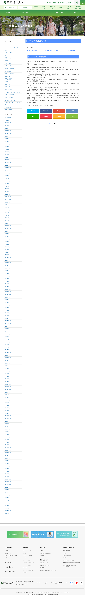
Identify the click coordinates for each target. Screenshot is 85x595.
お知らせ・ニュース (27, 550)
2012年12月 (8, 479)
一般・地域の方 (69, 7)
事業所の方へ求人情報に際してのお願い (48, 570)
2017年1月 (8, 350)
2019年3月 (8, 281)
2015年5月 (8, 402)
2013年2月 (8, 474)
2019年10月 (8, 262)
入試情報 (25, 7)
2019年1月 (8, 286)
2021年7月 (8, 207)
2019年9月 (8, 265)
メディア (7, 55)
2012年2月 (8, 505)
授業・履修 (25, 553)
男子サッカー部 (9, 97)
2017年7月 (8, 334)
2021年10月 (8, 199)
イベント (7, 44)
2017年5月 (8, 339)
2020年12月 (8, 225)
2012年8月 (8, 489)
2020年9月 (8, 233)
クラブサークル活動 (27, 565)
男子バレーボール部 (10, 100)
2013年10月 (8, 452)
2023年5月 (8, 149)
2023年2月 (8, 157)
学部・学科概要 (66, 550)
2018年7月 (8, 302)
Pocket (46, 116)
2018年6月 (8, 305)
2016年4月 (8, 373)
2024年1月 (8, 128)
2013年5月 (8, 466)
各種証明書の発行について (28, 562)
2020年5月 (8, 244)
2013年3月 (8, 471)
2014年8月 (8, 426)
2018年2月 (8, 315)
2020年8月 (8, 236)
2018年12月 (8, 289)
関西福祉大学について (68, 548)
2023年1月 (8, 160)
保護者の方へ (8, 58)
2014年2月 (8, 442)
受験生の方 (36, 7)
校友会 (60, 7)
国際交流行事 (8, 79)
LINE (33, 116)
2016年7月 (8, 365)
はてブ (72, 110)
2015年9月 (8, 392)
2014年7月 (8, 429)
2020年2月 (8, 252)
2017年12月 (8, 321)
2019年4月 (8, 278)
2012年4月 (8, 500)
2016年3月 (8, 376)
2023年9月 (8, 138)
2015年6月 (8, 400)
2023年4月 (8, 152)
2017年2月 (8, 347)
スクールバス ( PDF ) (27, 555)
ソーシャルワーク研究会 (11, 47)
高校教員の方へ (9, 109)
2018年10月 (8, 294)
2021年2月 (8, 220)
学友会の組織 (25, 567)
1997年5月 (8, 513)
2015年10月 (8, 389)
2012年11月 (8, 481)
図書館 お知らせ (9, 68)
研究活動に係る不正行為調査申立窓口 (71, 562)
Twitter (33, 110)
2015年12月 (8, 384)
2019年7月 (8, 270)
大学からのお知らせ (10, 73)
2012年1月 (8, 508)
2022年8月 (8, 173)
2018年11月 (8, 291)
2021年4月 (8, 215)
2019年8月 (8, 268)
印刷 (72, 116)
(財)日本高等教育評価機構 (45, 553)
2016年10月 (8, 357)
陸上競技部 (8, 107)
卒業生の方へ (8, 63)
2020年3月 (8, 249)
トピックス (8, 50)
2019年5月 (8, 276)
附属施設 (42, 555)
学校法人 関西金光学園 (21, 592)
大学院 (7, 81)
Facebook (46, 110)
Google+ (59, 110)
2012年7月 (8, 492)
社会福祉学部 (8, 89)
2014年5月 (8, 434)
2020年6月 (8, 241)
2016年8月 (8, 363)
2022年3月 (8, 186)
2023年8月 (8, 141)
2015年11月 (8, 386)
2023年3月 (8, 154)
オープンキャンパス (10, 7)
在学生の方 (44, 7)
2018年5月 (8, 307)
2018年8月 (8, 299)
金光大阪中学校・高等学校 (35, 592)
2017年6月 (8, 336)
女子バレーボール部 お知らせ (12, 92)
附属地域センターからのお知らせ (13, 103)
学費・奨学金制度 (26, 560)
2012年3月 (8, 503)
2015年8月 (8, 394)
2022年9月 (8, 170)
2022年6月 (8, 178)
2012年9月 (8, 487)
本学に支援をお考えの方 (78, 7)
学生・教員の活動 (9, 95)
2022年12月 (8, 162)
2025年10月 (8, 117)
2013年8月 (8, 458)
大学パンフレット (9, 558)
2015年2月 (8, 410)
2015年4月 (8, 405)
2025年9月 (8, 120)
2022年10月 (8, 167)
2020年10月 (8, 231)
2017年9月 (8, 328)
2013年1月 (8, 476)
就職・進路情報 (44, 560)
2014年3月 (8, 439)
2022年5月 (8, 181)
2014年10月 (8, 421)
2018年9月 (8, 297)
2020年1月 (8, 255)
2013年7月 (8, 460)
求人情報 (42, 567)
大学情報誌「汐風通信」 (28, 570)
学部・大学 (42, 548)
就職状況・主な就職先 (45, 565)
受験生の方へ (8, 65)
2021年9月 (8, 202)
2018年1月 (8, 318)
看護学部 (7, 87)
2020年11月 (8, 228)
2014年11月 (8, 418)
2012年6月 (8, 495)
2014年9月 (8, 423)
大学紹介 (42, 550)
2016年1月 (8, 381)
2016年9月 (8, 360)
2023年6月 (8, 146)
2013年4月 (8, 468)
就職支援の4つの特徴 (44, 563)
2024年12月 (8, 123)
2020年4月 (8, 247)
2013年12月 (8, 447)
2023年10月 (8, 136)
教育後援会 (52, 7)
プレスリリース (9, 52)
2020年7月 (8, 239)
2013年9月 (8, 455)
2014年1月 (8, 445)
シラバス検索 (25, 558)
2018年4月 (8, 310)
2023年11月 (8, 133)
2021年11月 (8, 196)
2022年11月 (8, 165)
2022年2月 (8, 189)
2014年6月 (8, 431)
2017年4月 (8, 342)
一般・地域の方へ (10, 567)
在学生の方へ (8, 71)
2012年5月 (8, 497)
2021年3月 (8, 218)
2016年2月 (8, 379)
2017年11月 (8, 323)
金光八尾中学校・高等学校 (61, 592)
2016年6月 (8, 368)
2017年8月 (8, 331)
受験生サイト (8, 553)
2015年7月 (8, 397)
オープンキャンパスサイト (11, 555)
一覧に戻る (53, 123)
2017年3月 (8, 344)
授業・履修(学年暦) (67, 555)
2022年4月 (8, 183)
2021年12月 (8, 194)
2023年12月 (8, 130)
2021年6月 (8, 210)
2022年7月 (8, 175)
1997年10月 (8, 511)
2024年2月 (8, 125)
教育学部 (7, 84)
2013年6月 (8, 463)
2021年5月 (8, 212)
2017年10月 (8, 326)
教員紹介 (65, 558)
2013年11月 (8, 450)
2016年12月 (8, 352)
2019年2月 (8, 284)
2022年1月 (8, 191)
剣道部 (7, 60)
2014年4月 (8, 437)
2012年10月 (8, 484)
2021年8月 (8, 204)
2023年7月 (8, 144)
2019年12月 (8, 257)
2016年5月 (8, 371)
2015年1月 (8, 413)
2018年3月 (8, 313)
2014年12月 (8, 416)
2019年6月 (8, 273)
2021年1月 (8, 223)
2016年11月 (8, 355)
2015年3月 (8, 408)
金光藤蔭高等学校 (48, 592)
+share (59, 116)
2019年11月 (8, 260)
